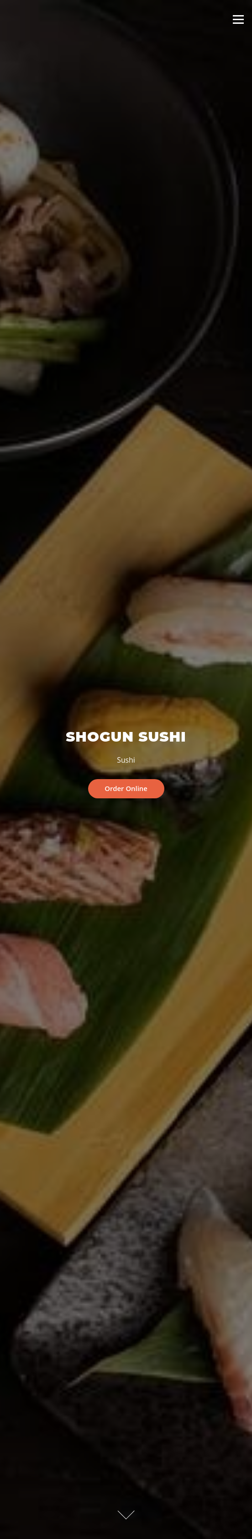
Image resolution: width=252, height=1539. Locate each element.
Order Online (126, 788)
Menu (238, 19)
